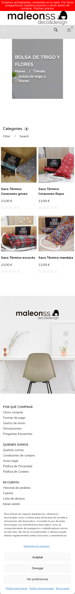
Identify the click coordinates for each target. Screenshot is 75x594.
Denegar (37, 568)
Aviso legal (10, 461)
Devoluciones (12, 429)
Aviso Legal (62, 588)
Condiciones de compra (19, 455)
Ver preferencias (37, 579)
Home (20, 71)
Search (24, 136)
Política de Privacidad (17, 466)
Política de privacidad (41, 588)
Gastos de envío (14, 423)
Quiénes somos (13, 450)
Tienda (39, 71)
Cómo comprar (13, 412)
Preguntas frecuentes (17, 434)
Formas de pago (14, 418)
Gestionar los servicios (37, 546)
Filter (6, 136)
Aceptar (37, 557)
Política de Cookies (16, 588)
